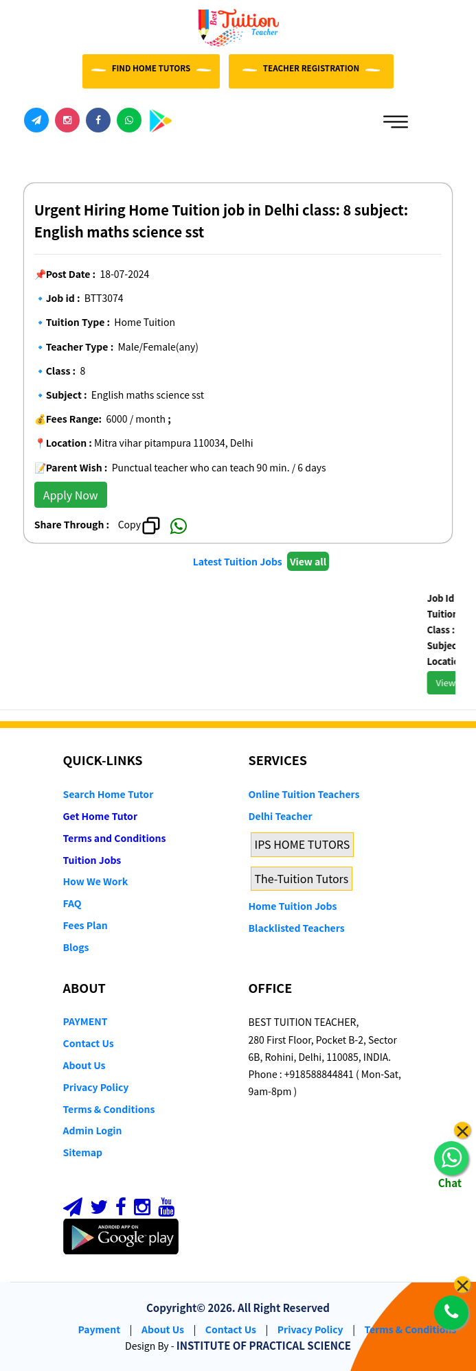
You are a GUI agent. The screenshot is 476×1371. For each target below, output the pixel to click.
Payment (99, 1329)
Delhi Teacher (281, 816)
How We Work (95, 881)
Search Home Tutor (108, 794)
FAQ (72, 903)
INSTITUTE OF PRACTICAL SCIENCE (264, 1345)
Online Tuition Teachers (304, 794)
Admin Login (92, 1130)
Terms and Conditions (114, 838)
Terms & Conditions (109, 1109)
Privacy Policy (96, 1087)
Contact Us (88, 1043)
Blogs (76, 947)
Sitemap (82, 1152)
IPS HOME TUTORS (302, 844)
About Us (84, 1065)
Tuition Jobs (92, 860)
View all (308, 561)
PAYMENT (85, 1021)
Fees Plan (85, 925)
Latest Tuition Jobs (238, 561)
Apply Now (70, 495)
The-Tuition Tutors (302, 878)
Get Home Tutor (100, 816)
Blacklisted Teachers (297, 928)
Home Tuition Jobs (293, 906)
